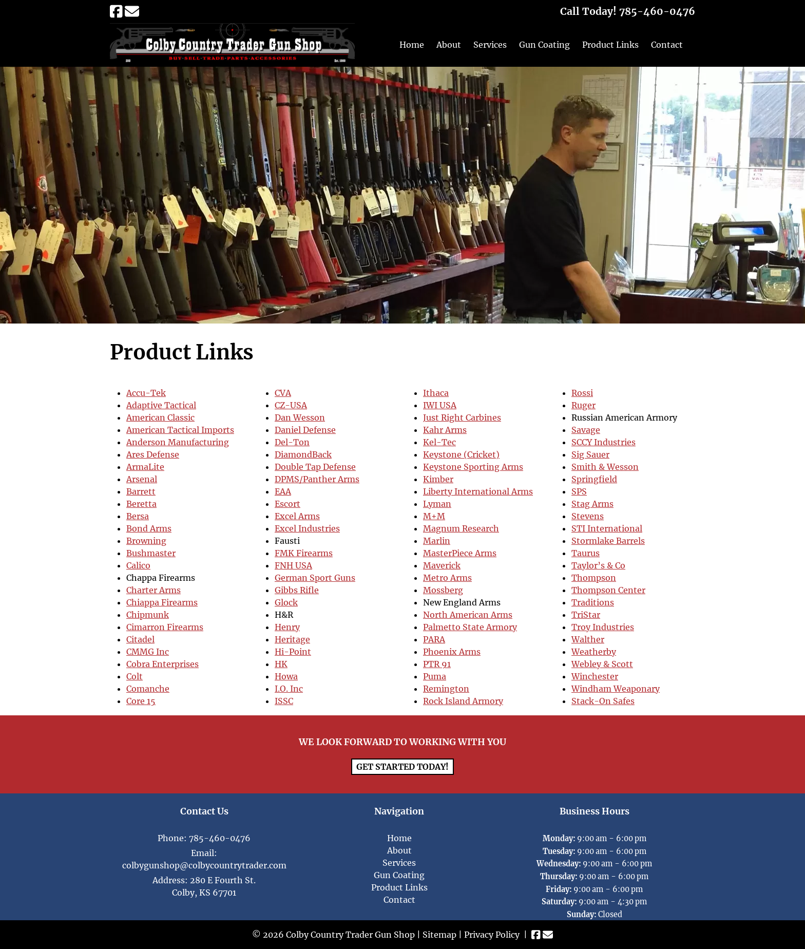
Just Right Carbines (462, 417)
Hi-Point (293, 652)
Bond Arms (148, 528)
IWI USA (439, 405)
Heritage (292, 639)
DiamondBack (303, 454)
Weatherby (593, 652)
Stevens (587, 516)
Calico (138, 565)
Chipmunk (147, 615)
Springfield (594, 479)
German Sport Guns (315, 578)
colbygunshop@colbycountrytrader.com (204, 865)
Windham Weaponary (615, 689)
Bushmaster (151, 553)
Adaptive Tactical (161, 405)
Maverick (442, 565)
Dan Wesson (300, 417)
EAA (283, 491)
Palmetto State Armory (470, 627)
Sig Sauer (590, 454)
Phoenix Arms (452, 652)
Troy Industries (602, 627)
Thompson (593, 578)
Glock (286, 602)
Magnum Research (461, 528)
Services (490, 45)
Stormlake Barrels (608, 541)
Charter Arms (153, 590)
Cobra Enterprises (162, 664)
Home (411, 45)
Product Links (610, 45)
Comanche (147, 689)
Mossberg (443, 590)
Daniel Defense (305, 430)
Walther (587, 639)
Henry (287, 627)
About (448, 45)
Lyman (437, 504)
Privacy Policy (492, 934)
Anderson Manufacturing (177, 442)
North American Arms (467, 615)
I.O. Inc (289, 689)
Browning (146, 541)
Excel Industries (307, 528)
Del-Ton (292, 442)
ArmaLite (145, 467)
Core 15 (141, 701)
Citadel (140, 639)
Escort (287, 504)
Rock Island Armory (463, 701)
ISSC (284, 701)
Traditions (592, 602)
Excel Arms (297, 516)
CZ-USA (291, 405)
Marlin (436, 541)
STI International (606, 528)
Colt (134, 676)
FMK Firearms (304, 553)
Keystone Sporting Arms (473, 467)
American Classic (160, 417)
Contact (667, 45)
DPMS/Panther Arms (317, 479)
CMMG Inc (147, 652)
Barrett (141, 491)
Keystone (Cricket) (461, 454)
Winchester (594, 676)
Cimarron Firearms (164, 627)
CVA (283, 393)
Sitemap (439, 934)
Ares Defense (152, 454)
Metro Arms (447, 578)
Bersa (137, 516)
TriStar (585, 615)
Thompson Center (608, 590)
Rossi (582, 393)
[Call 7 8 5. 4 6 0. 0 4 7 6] (657, 11)
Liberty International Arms (478, 491)
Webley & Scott (602, 664)
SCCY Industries (603, 442)
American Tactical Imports (180, 430)
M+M (434, 516)
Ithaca (436, 393)
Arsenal (141, 479)
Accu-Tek (146, 393)
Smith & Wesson (605, 467)
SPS (579, 491)
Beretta (141, 504)
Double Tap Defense (315, 467)
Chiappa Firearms (162, 602)
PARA (434, 639)
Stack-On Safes (603, 701)
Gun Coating (544, 45)
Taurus (585, 553)
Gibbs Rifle (297, 590)
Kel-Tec (439, 442)
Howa (286, 676)
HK (281, 664)
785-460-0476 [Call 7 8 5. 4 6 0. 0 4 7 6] (220, 838)
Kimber (438, 479)
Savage (585, 430)
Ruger (583, 405)
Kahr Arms (445, 430)
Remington (446, 689)
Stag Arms (592, 504)
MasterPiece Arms (459, 553)
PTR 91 (437, 664)
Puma (434, 676)
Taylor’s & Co (598, 565)
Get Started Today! (402, 767)
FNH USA (293, 565)
